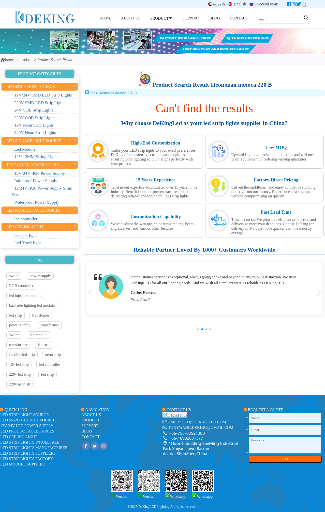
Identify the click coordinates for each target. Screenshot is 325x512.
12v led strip (19, 364)
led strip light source (24, 415)
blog (86, 431)
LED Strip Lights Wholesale (29, 442)
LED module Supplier (22, 464)
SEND (285, 459)
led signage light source (27, 420)
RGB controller (21, 286)
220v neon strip (21, 384)
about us (91, 415)
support (89, 426)
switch (14, 276)
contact (90, 437)
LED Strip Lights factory (26, 459)
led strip (15, 315)
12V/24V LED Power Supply (26, 426)
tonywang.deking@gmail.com (200, 427)
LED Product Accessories (27, 431)
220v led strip (20, 374)
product (26, 60)
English (237, 4)
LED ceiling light (18, 437)
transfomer (40, 315)
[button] (198, 329)
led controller (49, 364)
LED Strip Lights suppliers (28, 453)
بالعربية (216, 4)
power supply (40, 276)
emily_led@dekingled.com (197, 422)
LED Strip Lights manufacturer (34, 448)
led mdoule (38, 335)
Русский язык (264, 4)
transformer (50, 325)
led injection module (25, 295)
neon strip (53, 354)
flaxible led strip (22, 354)
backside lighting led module (32, 305)
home (7, 60)
